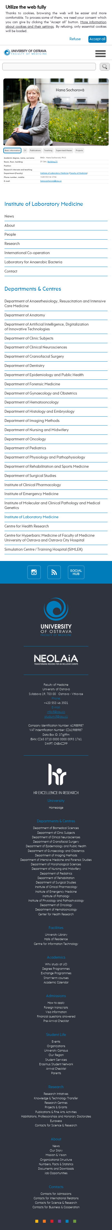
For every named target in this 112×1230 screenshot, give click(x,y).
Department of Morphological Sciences (56, 864)
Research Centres (56, 1103)
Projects (79, 150)
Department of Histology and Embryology (39, 412)
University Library (56, 934)
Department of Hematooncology (31, 402)
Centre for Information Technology (56, 944)
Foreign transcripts (56, 1007)
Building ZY (53, 162)
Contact (10, 271)
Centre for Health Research (26, 526)
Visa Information (56, 1012)
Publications (35, 150)
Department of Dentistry (24, 366)
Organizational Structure (56, 1160)
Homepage (56, 807)
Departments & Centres (32, 289)
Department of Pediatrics (25, 448)
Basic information (12, 150)
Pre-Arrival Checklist (56, 1021)
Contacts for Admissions (56, 1194)
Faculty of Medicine (78, 173)
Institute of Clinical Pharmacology (32, 485)
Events (56, 1041)
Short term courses (56, 978)
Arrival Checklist (56, 1068)
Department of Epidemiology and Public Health (44, 375)
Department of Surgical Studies (30, 476)
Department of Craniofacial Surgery (34, 357)
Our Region (56, 1055)
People (10, 235)
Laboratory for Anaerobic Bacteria (33, 262)
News (9, 216)
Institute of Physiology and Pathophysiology (56, 900)
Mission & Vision (56, 1155)
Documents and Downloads (56, 1168)
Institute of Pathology (56, 896)
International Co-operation (27, 253)
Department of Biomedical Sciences (56, 828)
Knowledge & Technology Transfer (56, 1098)
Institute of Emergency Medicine (31, 494)
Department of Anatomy (24, 315)
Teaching (48, 150)
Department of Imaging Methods (31, 421)
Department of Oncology (25, 439)
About (9, 226)
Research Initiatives (56, 1094)
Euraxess (56, 1121)
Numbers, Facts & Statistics (56, 1164)
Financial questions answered (56, 1016)
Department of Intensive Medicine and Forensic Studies (56, 860)
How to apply (56, 1003)
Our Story (56, 1150)
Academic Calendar (56, 982)
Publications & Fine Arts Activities (56, 1112)
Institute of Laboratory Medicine (54, 173)
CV (25, 150)
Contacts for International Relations (56, 1198)
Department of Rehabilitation (56, 878)
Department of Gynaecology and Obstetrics (40, 393)
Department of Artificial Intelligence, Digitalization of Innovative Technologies (46, 327)
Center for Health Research (56, 914)
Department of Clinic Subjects (28, 338)
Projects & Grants (56, 1107)
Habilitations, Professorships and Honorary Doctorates (56, 1116)
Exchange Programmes (56, 973)
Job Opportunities (56, 1173)
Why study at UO (56, 964)
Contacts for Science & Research (56, 1125)
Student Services (56, 1060)
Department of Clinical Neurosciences (35, 347)
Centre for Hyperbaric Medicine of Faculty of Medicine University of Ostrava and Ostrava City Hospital (49, 538)
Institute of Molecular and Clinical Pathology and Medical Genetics (52, 505)
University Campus (56, 1050)
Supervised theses (64, 150)
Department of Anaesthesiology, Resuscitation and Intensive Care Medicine (55, 303)
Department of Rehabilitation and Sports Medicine (46, 467)
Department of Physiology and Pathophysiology (44, 457)
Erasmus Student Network (56, 1064)
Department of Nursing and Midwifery (36, 430)
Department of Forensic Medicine (32, 384)
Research (12, 244)
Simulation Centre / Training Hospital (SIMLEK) (43, 549)
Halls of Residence (56, 939)
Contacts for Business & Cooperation (56, 1207)
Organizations (56, 1046)
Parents (56, 1073)
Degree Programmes (56, 969)
